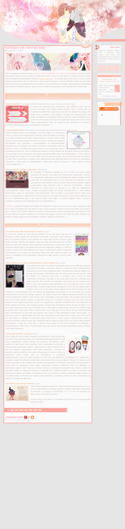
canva (60, 206)
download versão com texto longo (60, 104)
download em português (35, 130)
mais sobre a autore (109, 96)
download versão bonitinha (33, 104)
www (49, 130)
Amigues (117, 67)
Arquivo (109, 69)
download (43, 169)
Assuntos (101, 69)
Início (101, 67)
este (34, 156)
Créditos (117, 69)
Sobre (109, 67)
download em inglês (62, 130)
